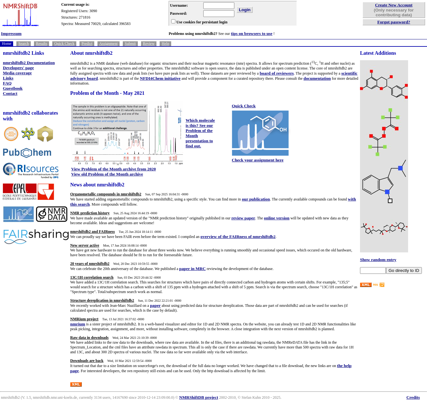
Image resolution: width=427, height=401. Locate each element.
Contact (10, 93)
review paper (243, 218)
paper (155, 305)
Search (23, 43)
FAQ (7, 83)
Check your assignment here (257, 160)
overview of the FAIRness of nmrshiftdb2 (237, 236)
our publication (256, 199)
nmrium (77, 324)
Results (41, 43)
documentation (317, 78)
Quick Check (64, 43)
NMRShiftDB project (198, 397)
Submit (130, 43)
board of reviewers (277, 73)
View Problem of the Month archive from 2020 (113, 169)
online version (276, 218)
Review (149, 43)
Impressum (11, 33)
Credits (413, 397)
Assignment (108, 43)
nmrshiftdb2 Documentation (29, 62)
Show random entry (378, 259)
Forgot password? (393, 22)
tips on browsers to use (251, 33)
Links (8, 78)
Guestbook (12, 88)
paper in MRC (192, 268)
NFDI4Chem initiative (160, 78)
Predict (86, 43)
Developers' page (18, 67)
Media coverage (17, 72)
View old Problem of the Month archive (107, 174)
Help (165, 43)
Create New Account (394, 5)
